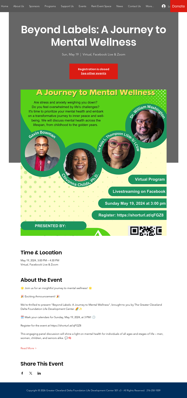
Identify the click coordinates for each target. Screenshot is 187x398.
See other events (93, 73)
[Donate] (178, 6)
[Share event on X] (30, 373)
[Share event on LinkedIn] (39, 373)
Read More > (29, 348)
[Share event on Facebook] (22, 373)
